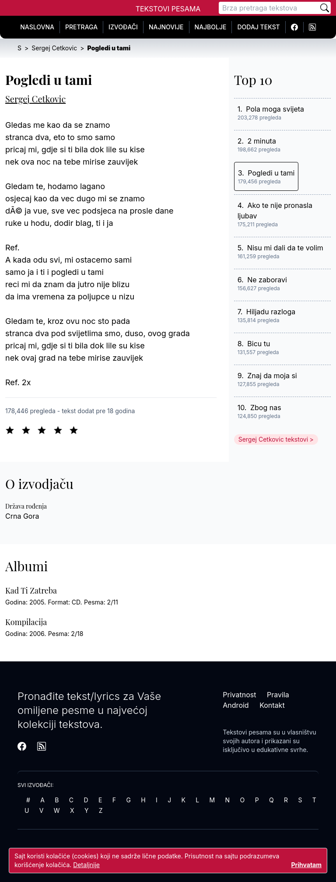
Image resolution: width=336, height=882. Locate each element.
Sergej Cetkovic (35, 99)
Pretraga (81, 27)
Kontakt (271, 705)
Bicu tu (258, 343)
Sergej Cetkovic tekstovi (273, 439)
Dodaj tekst (258, 27)
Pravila (278, 694)
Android (235, 705)
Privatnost (239, 694)
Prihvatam (306, 864)
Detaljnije (86, 864)
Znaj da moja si (272, 375)
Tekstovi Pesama (168, 8)
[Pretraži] (324, 8)
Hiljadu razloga (270, 311)
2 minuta (262, 141)
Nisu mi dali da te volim (285, 247)
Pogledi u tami (271, 173)
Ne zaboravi (267, 279)
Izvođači (123, 27)
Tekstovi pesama (247, 732)
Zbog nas (265, 407)
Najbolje (211, 27)
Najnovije (166, 27)
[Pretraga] (268, 8)
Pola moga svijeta (275, 109)
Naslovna (37, 27)
